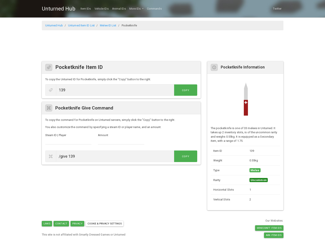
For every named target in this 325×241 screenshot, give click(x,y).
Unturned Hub (58, 9)
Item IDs (86, 8)
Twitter (277, 8)
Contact (61, 223)
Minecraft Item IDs (269, 227)
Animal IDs (119, 8)
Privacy (77, 223)
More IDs (135, 8)
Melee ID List (108, 25)
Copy (187, 90)
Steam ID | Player (55, 135)
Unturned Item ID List (81, 25)
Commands (154, 8)
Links (47, 223)
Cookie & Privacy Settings (105, 223)
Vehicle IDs (101, 8)
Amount (103, 135)
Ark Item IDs (273, 235)
